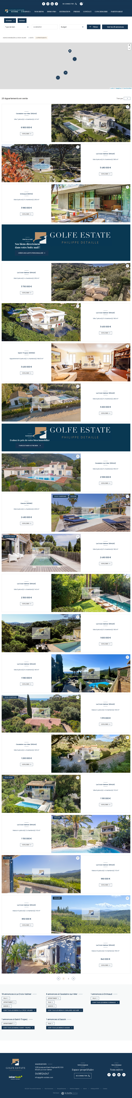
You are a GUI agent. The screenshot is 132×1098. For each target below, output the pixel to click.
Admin (85, 1089)
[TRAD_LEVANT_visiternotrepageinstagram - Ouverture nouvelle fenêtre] (48, 3)
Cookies (105, 1088)
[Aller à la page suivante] (73, 978)
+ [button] (129, 45)
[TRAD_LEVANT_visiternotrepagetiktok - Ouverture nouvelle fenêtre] (56, 3)
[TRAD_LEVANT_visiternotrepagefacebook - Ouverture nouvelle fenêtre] (43, 3)
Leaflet (112, 88)
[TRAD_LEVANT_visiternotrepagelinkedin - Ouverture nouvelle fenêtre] (52, 3)
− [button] (129, 48)
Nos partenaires (61, 1089)
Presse (77, 11)
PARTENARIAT (117, 11)
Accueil (14, 11)
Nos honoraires (49, 1089)
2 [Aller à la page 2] (68, 978)
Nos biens (39, 11)
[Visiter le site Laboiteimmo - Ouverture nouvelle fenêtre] (69, 1093)
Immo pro (51, 11)
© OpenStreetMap (126, 88)
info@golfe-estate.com (44, 1077)
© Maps (118, 88)
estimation (64, 11)
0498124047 (42, 1073)
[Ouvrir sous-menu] (31, 11)
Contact (87, 11)
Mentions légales (74, 1089)
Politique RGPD (95, 1089)
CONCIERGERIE (101, 11)
